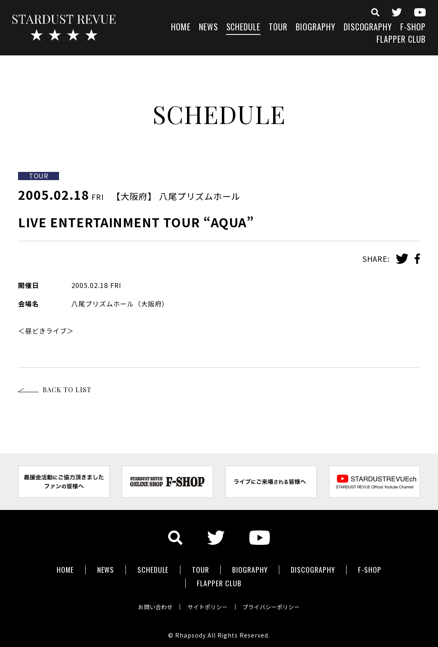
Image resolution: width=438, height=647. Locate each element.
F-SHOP (413, 28)
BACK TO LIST (67, 389)
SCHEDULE (243, 28)
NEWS (208, 28)
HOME (181, 28)
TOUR (278, 28)
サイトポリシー (207, 603)
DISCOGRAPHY (368, 28)
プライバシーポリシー (273, 603)
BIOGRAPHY (315, 28)
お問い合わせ (153, 603)
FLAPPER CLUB (401, 40)
